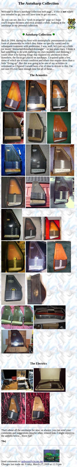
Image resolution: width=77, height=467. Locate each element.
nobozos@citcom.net (32, 461)
